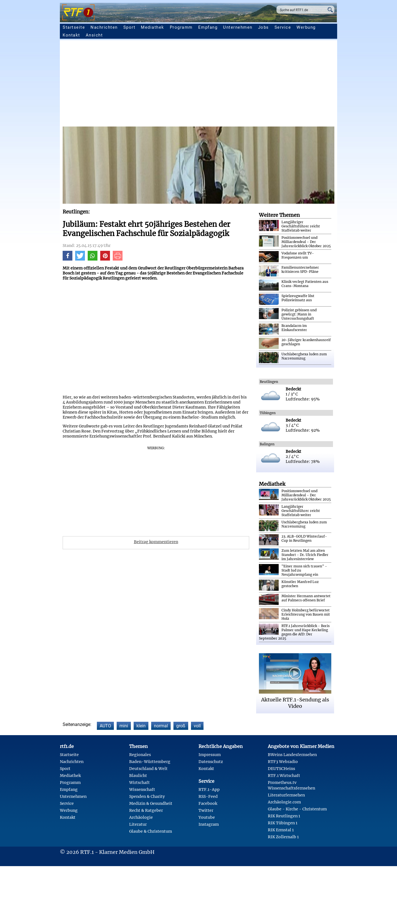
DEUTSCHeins (281, 768)
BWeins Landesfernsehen (292, 754)
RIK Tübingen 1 (282, 822)
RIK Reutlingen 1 (284, 815)
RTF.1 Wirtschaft (284, 775)
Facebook (207, 803)
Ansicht (94, 35)
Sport (129, 27)
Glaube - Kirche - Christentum (297, 808)
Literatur (138, 824)
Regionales (140, 754)
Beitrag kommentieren (156, 541)
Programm (181, 27)
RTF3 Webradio (283, 761)
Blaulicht (138, 775)
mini (123, 725)
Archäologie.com (284, 802)
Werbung (306, 27)
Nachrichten (104, 27)
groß (180, 725)
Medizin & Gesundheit (150, 803)
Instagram (208, 824)
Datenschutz (210, 761)
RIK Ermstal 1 (281, 829)
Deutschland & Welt (148, 768)
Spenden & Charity (147, 796)
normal (161, 725)
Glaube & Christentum (150, 831)
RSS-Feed (208, 796)
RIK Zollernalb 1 (283, 836)
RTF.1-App (209, 789)
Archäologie (141, 817)
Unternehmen (238, 27)
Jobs (263, 27)
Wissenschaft (142, 789)
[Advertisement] (230, 85)
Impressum (209, 754)
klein (141, 725)
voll (197, 725)
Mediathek (152, 27)
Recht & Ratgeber (146, 810)
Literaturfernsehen (286, 795)
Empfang (208, 27)
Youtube (206, 817)
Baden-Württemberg (149, 761)
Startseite (74, 27)
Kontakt (71, 35)
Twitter (205, 810)
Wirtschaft (139, 782)
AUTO (105, 725)
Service (283, 27)
